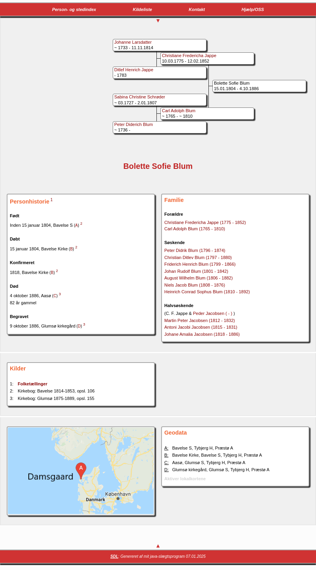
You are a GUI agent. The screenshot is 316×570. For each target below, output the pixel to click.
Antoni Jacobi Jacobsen (200, 327)
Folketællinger (32, 383)
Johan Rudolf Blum (196, 271)
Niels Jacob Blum (194, 285)
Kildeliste (142, 9)
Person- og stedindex (74, 9)
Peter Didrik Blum (194, 250)
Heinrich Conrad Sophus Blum (207, 291)
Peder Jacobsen (213, 313)
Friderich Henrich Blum (200, 264)
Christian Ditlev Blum (198, 257)
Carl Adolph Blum (194, 228)
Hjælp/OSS (253, 9)
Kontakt (197, 9)
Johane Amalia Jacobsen (202, 334)
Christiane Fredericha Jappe (205, 222)
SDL (114, 556)
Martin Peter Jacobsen (199, 320)
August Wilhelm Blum (198, 278)
